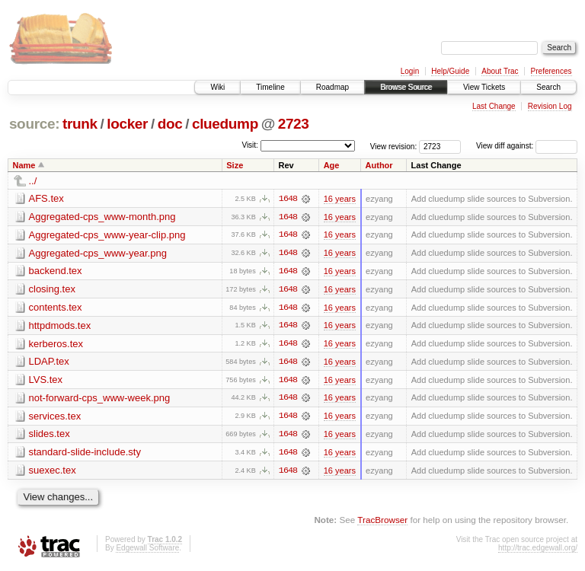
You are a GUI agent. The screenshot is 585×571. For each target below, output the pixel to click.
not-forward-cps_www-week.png (100, 399)
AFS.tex (46, 198)
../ (33, 181)
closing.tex (52, 289)
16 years (340, 198)
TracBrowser (382, 522)
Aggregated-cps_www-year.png (98, 253)
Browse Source (406, 87)
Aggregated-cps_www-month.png (102, 216)
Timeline (270, 87)
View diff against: (526, 146)
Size (234, 165)
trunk (80, 124)
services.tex (55, 417)
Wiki (217, 87)
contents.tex (55, 308)
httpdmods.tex (60, 326)
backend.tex (55, 271)
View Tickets (484, 87)
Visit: (249, 145)
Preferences (551, 71)
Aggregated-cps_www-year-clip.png (107, 235)
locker (127, 124)
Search (548, 87)
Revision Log (550, 106)
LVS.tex (46, 381)
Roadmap (332, 87)
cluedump (225, 124)
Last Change (494, 106)
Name (24, 165)
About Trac (499, 71)
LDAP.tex (49, 362)
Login (410, 71)
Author (379, 165)
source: (34, 124)
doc (170, 124)
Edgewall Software (147, 550)
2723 (293, 124)
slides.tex (49, 436)
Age (332, 165)
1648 (288, 199)
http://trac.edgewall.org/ (537, 550)
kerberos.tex (56, 344)
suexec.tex (52, 472)
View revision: (393, 146)
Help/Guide (450, 71)
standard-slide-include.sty (85, 454)
